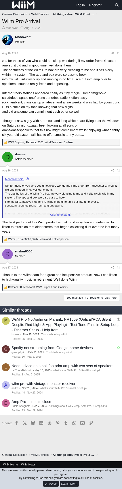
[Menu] (6, 5)
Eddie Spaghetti (20, 406)
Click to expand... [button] (61, 214)
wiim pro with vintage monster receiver (43, 384)
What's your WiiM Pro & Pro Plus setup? (76, 370)
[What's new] (108, 5)
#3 (118, 267)
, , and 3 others (40, 142)
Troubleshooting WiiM (54, 334)
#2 (118, 170)
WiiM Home (10, 464)
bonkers (16, 334)
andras (15, 388)
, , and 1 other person (38, 239)
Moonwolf (12, 27)
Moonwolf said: (14, 179)
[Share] (112, 53)
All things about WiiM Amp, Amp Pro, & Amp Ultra (78, 406)
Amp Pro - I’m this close (31, 402)
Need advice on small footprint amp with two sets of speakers (62, 366)
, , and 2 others (38, 287)
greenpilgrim (18, 352)
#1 (118, 53)
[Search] (116, 5)
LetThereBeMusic (21, 370)
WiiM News (28, 464)
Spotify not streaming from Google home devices (52, 348)
